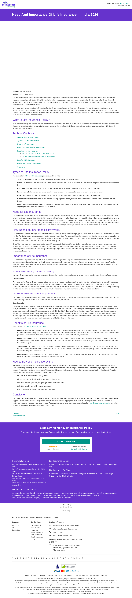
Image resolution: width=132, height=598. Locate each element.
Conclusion (21, 167)
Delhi (100, 474)
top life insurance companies (100, 403)
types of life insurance (34, 176)
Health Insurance (37, 532)
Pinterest (39, 517)
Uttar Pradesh (92, 474)
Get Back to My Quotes (79, 449)
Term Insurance (36, 535)
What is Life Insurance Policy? (28, 137)
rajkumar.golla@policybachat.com (65, 529)
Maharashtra (53, 474)
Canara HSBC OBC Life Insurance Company (59, 495)
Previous (16, 413)
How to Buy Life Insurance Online (29, 163)
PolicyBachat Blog (20, 461)
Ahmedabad (113, 464)
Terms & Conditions (46, 575)
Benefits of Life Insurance (26, 160)
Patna (51, 467)
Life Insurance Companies (24, 489)
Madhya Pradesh (68, 476)
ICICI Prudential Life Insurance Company (26, 495)
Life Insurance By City (59, 461)
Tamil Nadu (64, 474)
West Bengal (108, 474)
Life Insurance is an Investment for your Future (38, 157)
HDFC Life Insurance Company (87, 495)
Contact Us (16, 530)
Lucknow (91, 464)
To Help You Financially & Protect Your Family (38, 153)
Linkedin (56, 517)
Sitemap (104, 575)
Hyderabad (69, 464)
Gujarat (51, 476)
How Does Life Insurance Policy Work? (31, 147)
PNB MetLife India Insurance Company (26, 498)
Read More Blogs (19, 416)
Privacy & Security (31, 575)
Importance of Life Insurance (27, 151)
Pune (77, 464)
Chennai (83, 464)
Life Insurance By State (59, 470)
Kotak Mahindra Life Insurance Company (56, 498)
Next (117, 413)
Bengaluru (60, 464)
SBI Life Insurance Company (107, 493)
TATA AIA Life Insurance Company (48, 493)
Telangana (82, 474)
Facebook (24, 517)
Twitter (32, 517)
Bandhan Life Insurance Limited (23, 493)
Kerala (58, 476)
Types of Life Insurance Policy (28, 141)
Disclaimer (96, 575)
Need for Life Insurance (25, 144)
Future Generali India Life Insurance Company (78, 493)
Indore (105, 464)
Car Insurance (36, 525)
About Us (15, 525)
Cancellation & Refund (83, 575)
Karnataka (73, 474)
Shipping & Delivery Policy (64, 575)
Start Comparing (66, 441)
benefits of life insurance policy (35, 327)
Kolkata (98, 464)
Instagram (47, 517)
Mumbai (52, 464)
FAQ (13, 528)
